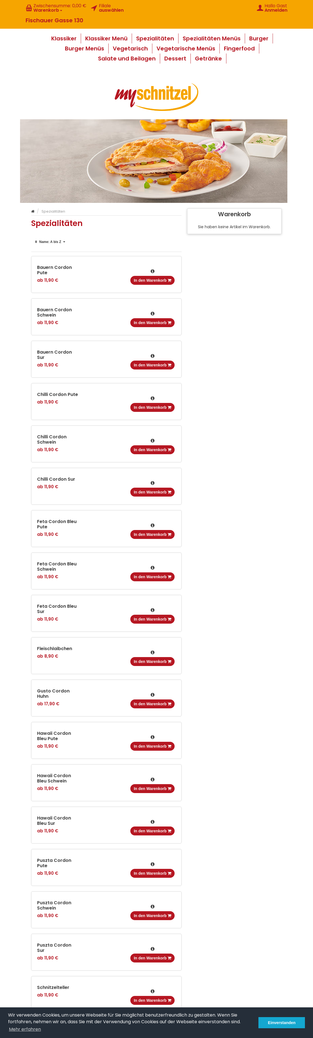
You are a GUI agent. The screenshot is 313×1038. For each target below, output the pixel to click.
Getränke (208, 58)
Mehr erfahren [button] (25, 1029)
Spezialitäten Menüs (212, 38)
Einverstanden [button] (281, 1022)
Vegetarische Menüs (185, 48)
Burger (258, 38)
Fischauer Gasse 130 (54, 20)
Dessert (175, 58)
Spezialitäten (155, 38)
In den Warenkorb (152, 280)
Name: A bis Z (50, 242)
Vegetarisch (130, 48)
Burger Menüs (84, 48)
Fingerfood (239, 48)
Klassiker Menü (106, 38)
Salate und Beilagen (127, 58)
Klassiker (64, 38)
